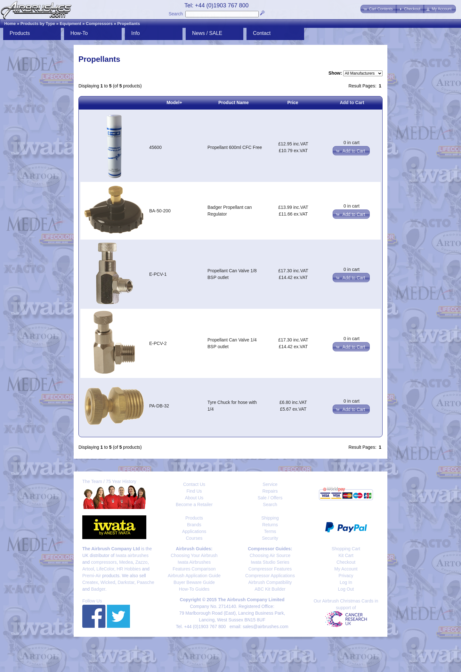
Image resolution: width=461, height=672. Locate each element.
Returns (270, 524)
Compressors (99, 23)
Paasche (145, 582)
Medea (126, 562)
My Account (345, 568)
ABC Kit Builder (270, 589)
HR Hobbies (129, 568)
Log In (346, 582)
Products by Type (37, 23)
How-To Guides (194, 589)
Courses (194, 538)
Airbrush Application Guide (194, 575)
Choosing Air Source (270, 555)
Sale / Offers (270, 497)
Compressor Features (270, 568)
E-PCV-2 (157, 343)
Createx (90, 582)
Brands (194, 524)
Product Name (233, 102)
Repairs (270, 491)
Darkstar (126, 582)
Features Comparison (194, 568)
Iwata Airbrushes (194, 562)
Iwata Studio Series (270, 562)
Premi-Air (91, 575)
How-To (79, 33)
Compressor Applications (270, 575)
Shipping (270, 517)
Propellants (128, 23)
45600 (155, 147)
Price (292, 102)
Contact (262, 33)
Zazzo (141, 562)
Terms (270, 531)
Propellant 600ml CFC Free (234, 147)
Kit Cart (345, 555)
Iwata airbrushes (132, 555)
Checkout (345, 562)
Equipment (70, 23)
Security (270, 538)
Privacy (346, 575)
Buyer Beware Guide (194, 582)
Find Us (194, 491)
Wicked (108, 582)
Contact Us (194, 484)
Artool (88, 568)
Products (20, 33)
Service (270, 484)
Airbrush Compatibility (270, 582)
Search (176, 13)
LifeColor (105, 568)
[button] (378, 9)
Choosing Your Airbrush (194, 555)
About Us (194, 497)
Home (10, 23)
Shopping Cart (346, 548)
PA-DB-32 (159, 405)
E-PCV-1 (157, 274)
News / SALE (207, 33)
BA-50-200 (160, 210)
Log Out (346, 589)
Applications (194, 531)
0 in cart (352, 142)
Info (135, 33)
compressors (104, 562)
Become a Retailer (194, 504)
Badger (98, 589)
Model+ (174, 102)
